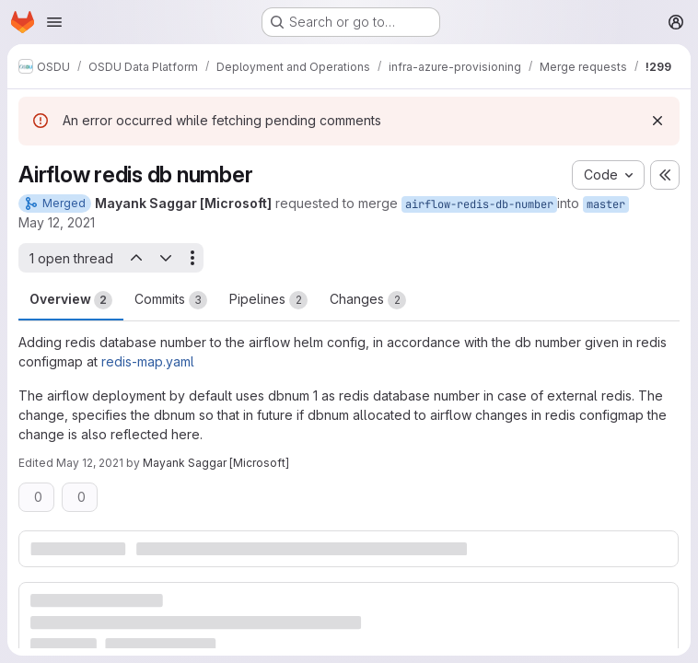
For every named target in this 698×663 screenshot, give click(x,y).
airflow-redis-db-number (479, 204)
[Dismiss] (657, 121)
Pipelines (268, 300)
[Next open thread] (165, 258)
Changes (368, 300)
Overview (70, 300)
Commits (170, 300)
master (606, 204)
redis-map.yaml (147, 361)
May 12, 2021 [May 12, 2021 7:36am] (56, 222)
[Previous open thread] (135, 258)
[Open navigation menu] (54, 22)
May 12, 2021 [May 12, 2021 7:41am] (89, 463)
